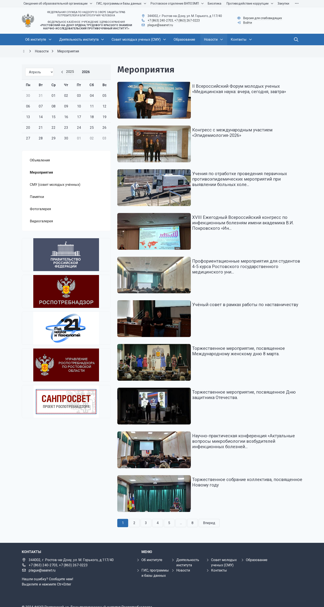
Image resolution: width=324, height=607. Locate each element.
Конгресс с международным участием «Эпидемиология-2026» (236, 131)
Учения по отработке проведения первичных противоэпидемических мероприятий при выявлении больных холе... (243, 177)
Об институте (151, 548)
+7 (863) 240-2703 (160, 20)
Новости (183, 559)
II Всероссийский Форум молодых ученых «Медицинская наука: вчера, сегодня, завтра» (242, 89)
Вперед (209, 511)
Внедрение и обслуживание (44, 601)
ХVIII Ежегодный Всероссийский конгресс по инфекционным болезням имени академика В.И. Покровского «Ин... (246, 219)
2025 (70, 72)
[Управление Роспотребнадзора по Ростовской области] (66, 365)
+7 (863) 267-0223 (187, 20)
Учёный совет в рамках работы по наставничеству (249, 299)
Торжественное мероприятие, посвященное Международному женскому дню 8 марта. (242, 344)
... (181, 511)
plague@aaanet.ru (160, 25)
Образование (256, 548)
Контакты (219, 559)
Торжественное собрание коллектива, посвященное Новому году (236, 471)
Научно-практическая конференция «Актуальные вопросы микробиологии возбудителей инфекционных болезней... (247, 432)
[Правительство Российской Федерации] (66, 254)
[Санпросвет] (66, 401)
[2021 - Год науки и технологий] (66, 328)
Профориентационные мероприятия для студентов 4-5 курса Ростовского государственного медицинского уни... (238, 262)
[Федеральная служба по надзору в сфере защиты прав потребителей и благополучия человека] (66, 291)
